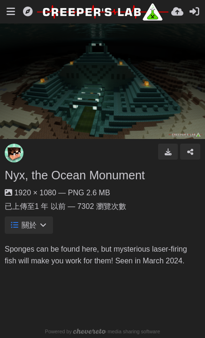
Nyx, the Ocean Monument (75, 175)
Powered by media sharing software (102, 331)
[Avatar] (14, 153)
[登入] (194, 11)
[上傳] (177, 11)
